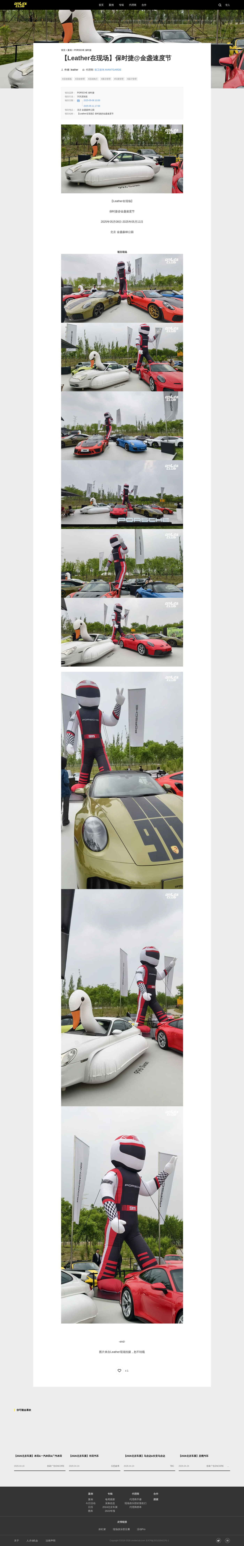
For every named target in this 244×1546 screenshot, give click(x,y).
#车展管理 (119, 79)
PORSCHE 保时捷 (82, 50)
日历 (90, 1507)
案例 (70, 50)
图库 (90, 1511)
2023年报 (110, 1511)
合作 (155, 1493)
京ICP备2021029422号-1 (157, 1540)
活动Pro (141, 1529)
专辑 (110, 1493)
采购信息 (110, 1503)
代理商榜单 (135, 1507)
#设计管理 (132, 79)
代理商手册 (135, 1499)
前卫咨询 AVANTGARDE (108, 69)
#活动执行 (93, 79)
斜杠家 (102, 1529)
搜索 (155, 1499)
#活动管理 (80, 79)
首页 (63, 50)
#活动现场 (67, 79)
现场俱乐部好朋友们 (135, 1503)
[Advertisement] (122, 1394)
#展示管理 (106, 79)
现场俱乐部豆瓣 (121, 1529)
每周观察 (110, 1499)
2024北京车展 (110, 1507)
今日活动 (90, 1503)
